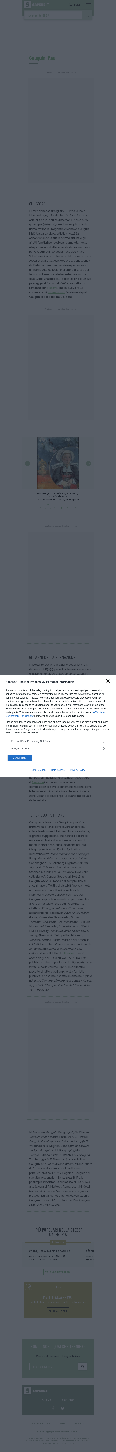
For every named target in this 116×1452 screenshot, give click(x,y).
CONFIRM (20, 757)
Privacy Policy (77, 770)
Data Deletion (38, 770)
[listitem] (58, 741)
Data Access (58, 770)
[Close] (109, 682)
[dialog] (58, 726)
